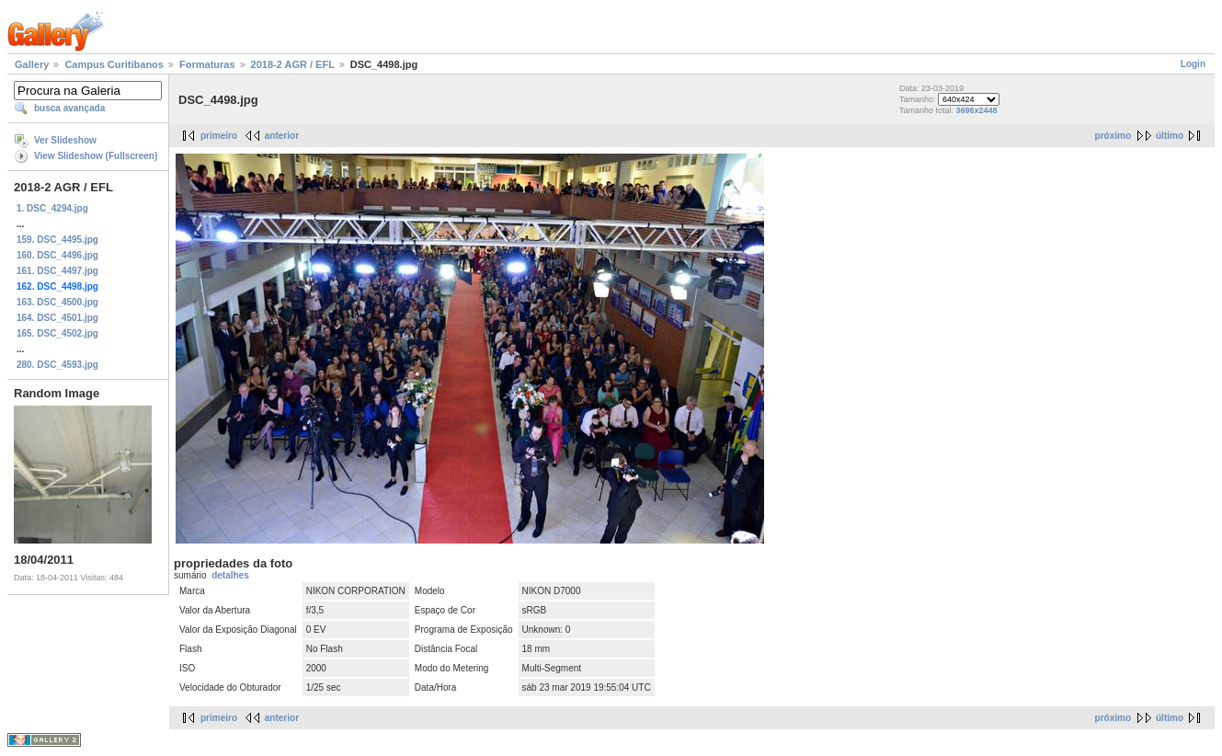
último (1169, 136)
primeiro (218, 136)
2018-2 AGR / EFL (293, 64)
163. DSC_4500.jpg (57, 302)
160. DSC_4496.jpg (57, 255)
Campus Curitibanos (114, 64)
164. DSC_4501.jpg (57, 318)
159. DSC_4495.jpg (57, 240)
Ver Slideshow (65, 140)
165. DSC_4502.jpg (57, 333)
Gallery (32, 64)
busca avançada (69, 108)
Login (1193, 64)
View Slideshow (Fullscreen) (95, 156)
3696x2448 (976, 110)
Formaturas (207, 64)
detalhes (230, 575)
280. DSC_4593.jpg (57, 365)
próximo (1113, 136)
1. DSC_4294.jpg (52, 208)
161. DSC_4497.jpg (57, 271)
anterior (282, 136)
